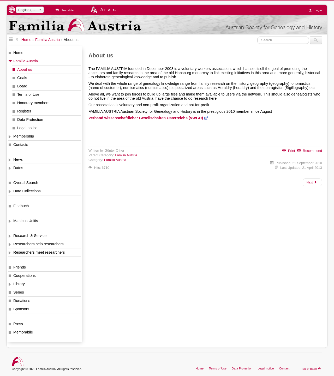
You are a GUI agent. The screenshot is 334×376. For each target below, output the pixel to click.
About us (24, 69)
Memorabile (23, 332)
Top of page (311, 368)
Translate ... (69, 10)
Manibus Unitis (25, 221)
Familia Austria (25, 61)
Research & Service (29, 236)
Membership (23, 136)
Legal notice (27, 128)
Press (18, 324)
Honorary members (33, 103)
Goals (22, 78)
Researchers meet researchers (39, 252)
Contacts (20, 144)
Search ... (257, 36)
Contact (284, 368)
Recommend (309, 151)
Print (288, 151)
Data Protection (30, 119)
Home (18, 53)
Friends (19, 267)
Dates (18, 168)
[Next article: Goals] (312, 182)
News (18, 159)
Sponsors (21, 309)
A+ (102, 9)
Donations (21, 301)
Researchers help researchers (38, 244)
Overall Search (25, 183)
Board (22, 86)
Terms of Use (28, 94)
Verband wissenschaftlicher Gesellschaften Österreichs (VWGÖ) (145, 118)
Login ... (318, 10)
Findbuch (21, 206)
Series (18, 292)
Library (19, 284)
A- (114, 10)
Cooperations (24, 275)
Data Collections (27, 191)
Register (24, 111)
